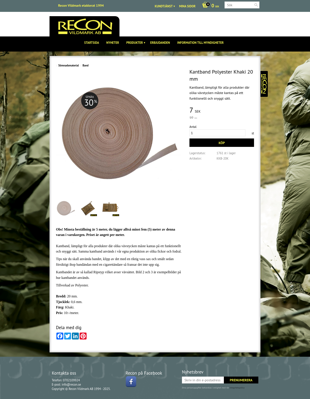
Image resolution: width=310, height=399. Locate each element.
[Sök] (256, 5)
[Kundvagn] (209, 6)
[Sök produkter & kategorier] (242, 5)
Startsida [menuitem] (91, 43)
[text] (221, 110)
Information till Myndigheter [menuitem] (200, 43)
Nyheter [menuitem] (112, 43)
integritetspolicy (237, 387)
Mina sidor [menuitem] (187, 6)
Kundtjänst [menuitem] (164, 6)
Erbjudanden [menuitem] (160, 43)
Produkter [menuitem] (134, 43)
